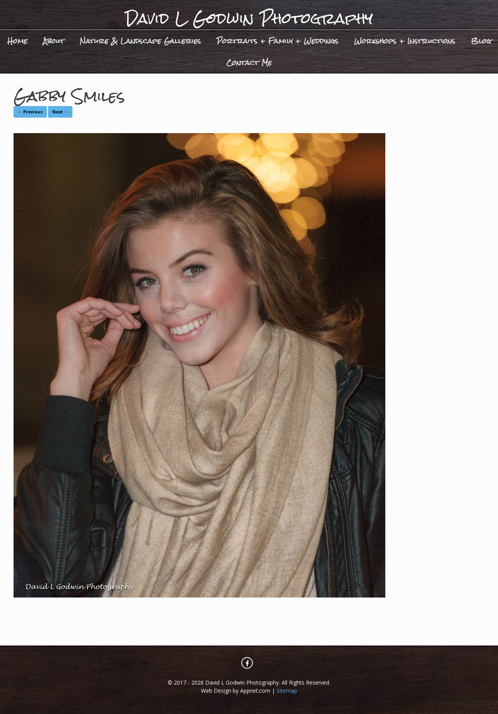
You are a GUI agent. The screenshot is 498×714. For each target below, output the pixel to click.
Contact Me (249, 62)
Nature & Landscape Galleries (140, 41)
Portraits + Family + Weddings (277, 41)
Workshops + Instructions (404, 41)
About (53, 41)
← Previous (30, 112)
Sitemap (286, 690)
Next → (60, 112)
